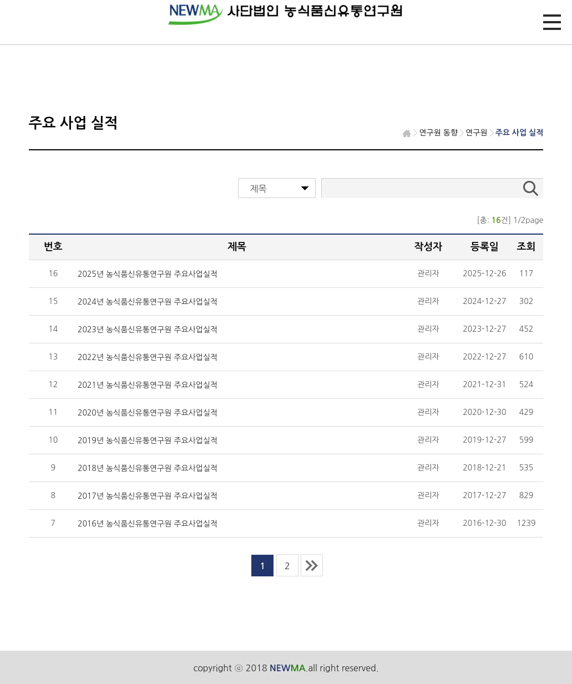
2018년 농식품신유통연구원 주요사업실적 (147, 468)
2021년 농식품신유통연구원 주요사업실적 (147, 385)
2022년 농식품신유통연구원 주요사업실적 (147, 357)
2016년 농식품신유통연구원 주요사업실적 (147, 524)
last (312, 565)
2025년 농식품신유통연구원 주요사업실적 (147, 274)
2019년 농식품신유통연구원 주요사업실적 (147, 440)
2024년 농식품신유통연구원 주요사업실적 (147, 302)
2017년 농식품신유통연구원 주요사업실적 (147, 496)
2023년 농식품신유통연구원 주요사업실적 (147, 329)
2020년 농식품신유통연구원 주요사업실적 (147, 413)
